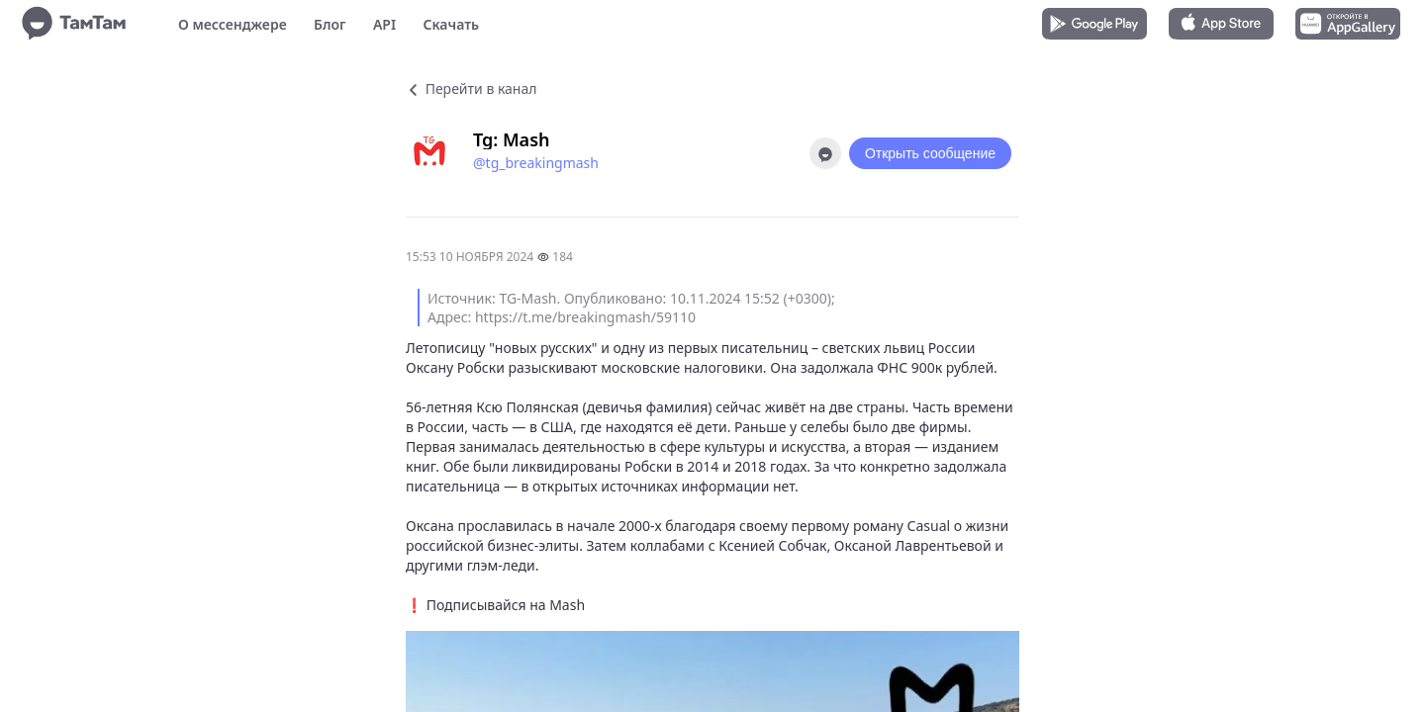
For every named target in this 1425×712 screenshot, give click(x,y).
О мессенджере (232, 24)
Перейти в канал (471, 88)
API (384, 24)
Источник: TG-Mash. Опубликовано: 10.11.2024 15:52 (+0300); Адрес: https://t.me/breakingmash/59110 (631, 307)
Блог (329, 24)
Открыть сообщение (930, 153)
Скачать (451, 24)
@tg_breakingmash (536, 162)
